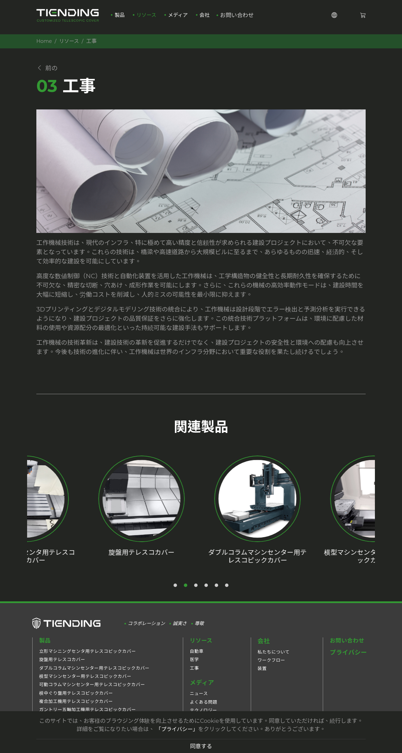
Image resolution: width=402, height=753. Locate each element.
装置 (262, 672)
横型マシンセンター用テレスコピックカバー (85, 681)
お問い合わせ (240, 17)
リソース (146, 17)
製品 (119, 17)
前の (48, 69)
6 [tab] (227, 590)
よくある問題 (203, 706)
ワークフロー (271, 664)
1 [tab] (176, 590)
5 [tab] (217, 590)
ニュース (199, 698)
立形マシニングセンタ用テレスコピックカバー (87, 656)
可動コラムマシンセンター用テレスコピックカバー (92, 689)
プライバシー (348, 657)
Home (44, 41)
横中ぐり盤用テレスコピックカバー (76, 698)
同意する (201, 746)
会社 (207, 17)
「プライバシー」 (177, 729)
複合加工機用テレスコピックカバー (76, 706)
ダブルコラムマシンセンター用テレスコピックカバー (94, 672)
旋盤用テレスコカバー (62, 664)
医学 (194, 664)
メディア (179, 17)
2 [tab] (186, 590)
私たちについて (274, 656)
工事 (194, 672)
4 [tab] (206, 590)
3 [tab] (196, 590)
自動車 (196, 656)
